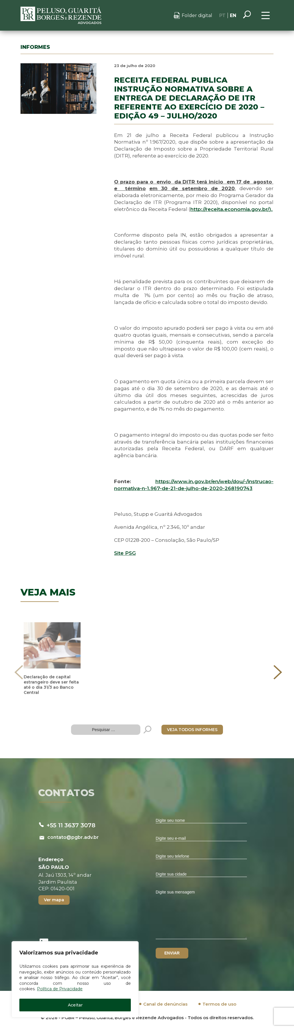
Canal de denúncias (165, 1004)
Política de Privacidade (60, 988)
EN (233, 15)
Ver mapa (54, 899)
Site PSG (125, 553)
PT (222, 15)
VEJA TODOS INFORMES (192, 729)
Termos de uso (219, 1004)
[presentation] (18, 672)
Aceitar (75, 1005)
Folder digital (197, 15)
